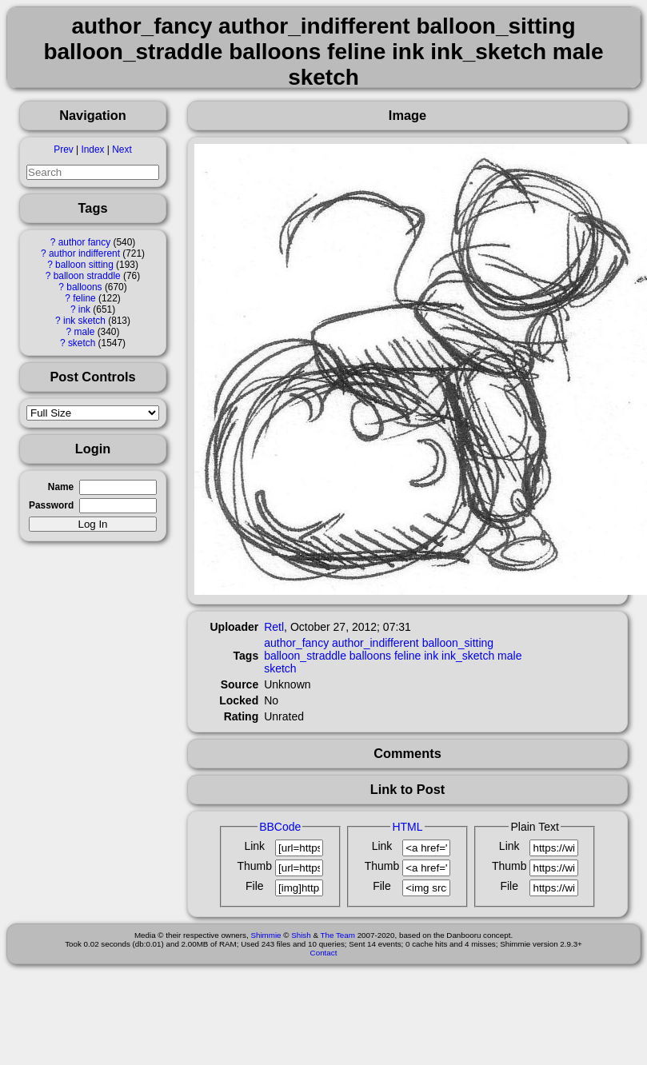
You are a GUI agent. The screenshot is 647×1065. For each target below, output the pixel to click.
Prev (63, 149)
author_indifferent (375, 642)
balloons (84, 287)
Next (121, 149)
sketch (81, 343)
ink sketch (84, 320)
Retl (274, 626)
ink (84, 309)
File (255, 886)
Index (92, 149)
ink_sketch (467, 655)
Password (51, 505)
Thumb (254, 866)
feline (84, 298)
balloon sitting (84, 264)
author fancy (84, 242)
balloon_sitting (458, 642)
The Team (338, 935)
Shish (301, 935)
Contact (323, 952)
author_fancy (296, 642)
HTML (407, 826)
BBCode (280, 826)
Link (254, 846)
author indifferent (84, 253)
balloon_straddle (305, 655)
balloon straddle (87, 275)
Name (61, 487)
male (84, 331)
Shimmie (265, 935)
